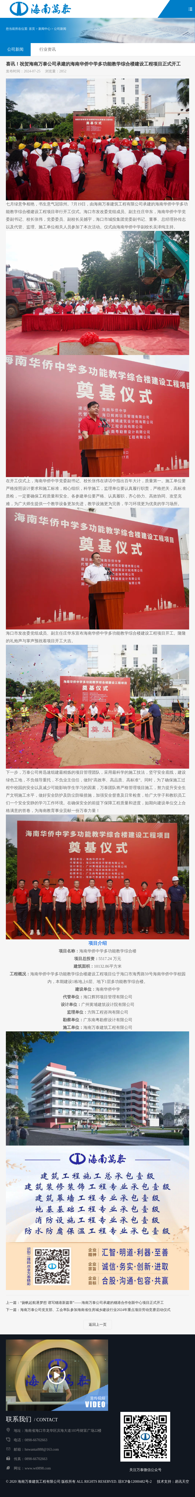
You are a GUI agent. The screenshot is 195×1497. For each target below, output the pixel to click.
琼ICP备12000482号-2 (135, 1481)
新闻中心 (44, 29)
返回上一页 (98, 1325)
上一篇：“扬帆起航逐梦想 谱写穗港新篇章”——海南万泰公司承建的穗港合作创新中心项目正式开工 (85, 1303)
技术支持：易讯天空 (173, 1481)
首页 (32, 29)
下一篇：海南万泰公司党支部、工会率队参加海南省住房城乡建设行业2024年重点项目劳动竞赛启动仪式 (88, 1310)
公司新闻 (60, 29)
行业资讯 (47, 49)
